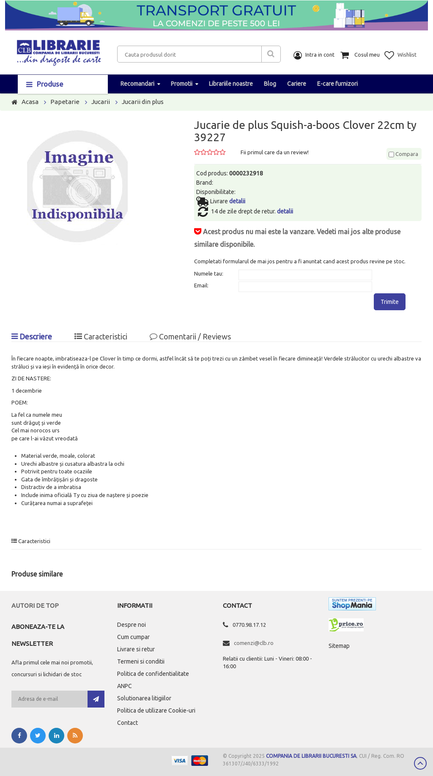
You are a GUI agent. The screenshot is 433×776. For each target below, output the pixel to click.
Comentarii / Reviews (190, 336)
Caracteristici (100, 336)
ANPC (124, 686)
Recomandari (137, 83)
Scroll (420, 763)
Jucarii (100, 101)
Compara (403, 154)
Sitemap (339, 645)
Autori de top (35, 605)
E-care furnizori (337, 83)
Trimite (390, 301)
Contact (127, 722)
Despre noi (131, 624)
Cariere (296, 83)
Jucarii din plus (143, 101)
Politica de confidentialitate (153, 673)
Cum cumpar (133, 637)
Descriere (31, 336)
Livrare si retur (136, 649)
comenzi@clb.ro (254, 643)
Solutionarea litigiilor (144, 698)
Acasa (30, 101)
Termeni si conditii (140, 661)
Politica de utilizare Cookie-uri (156, 710)
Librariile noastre (231, 83)
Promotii (181, 83)
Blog (270, 83)
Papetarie (64, 101)
